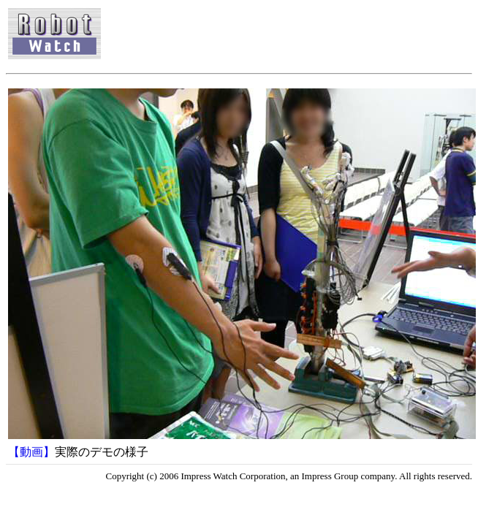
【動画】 (31, 452)
